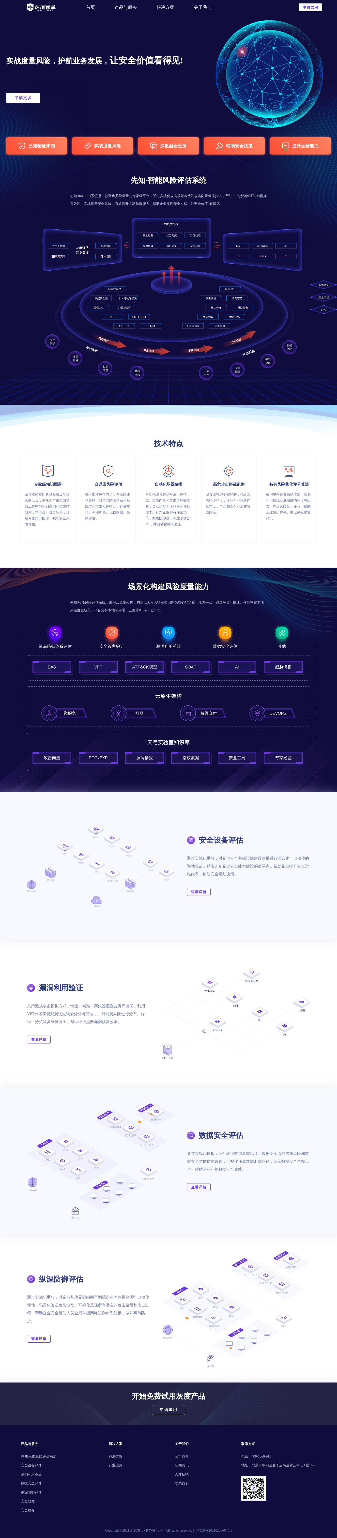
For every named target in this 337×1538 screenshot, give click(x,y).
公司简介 (182, 1456)
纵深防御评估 (31, 1492)
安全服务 (28, 1510)
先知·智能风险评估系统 (38, 1456)
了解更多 (23, 98)
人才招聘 (182, 1474)
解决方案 (116, 1456)
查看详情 (198, 892)
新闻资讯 (182, 1465)
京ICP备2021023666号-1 (214, 1530)
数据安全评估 (31, 1483)
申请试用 (310, 7)
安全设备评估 (31, 1465)
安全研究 (28, 1501)
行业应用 (116, 1465)
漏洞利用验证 (31, 1474)
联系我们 (182, 1483)
